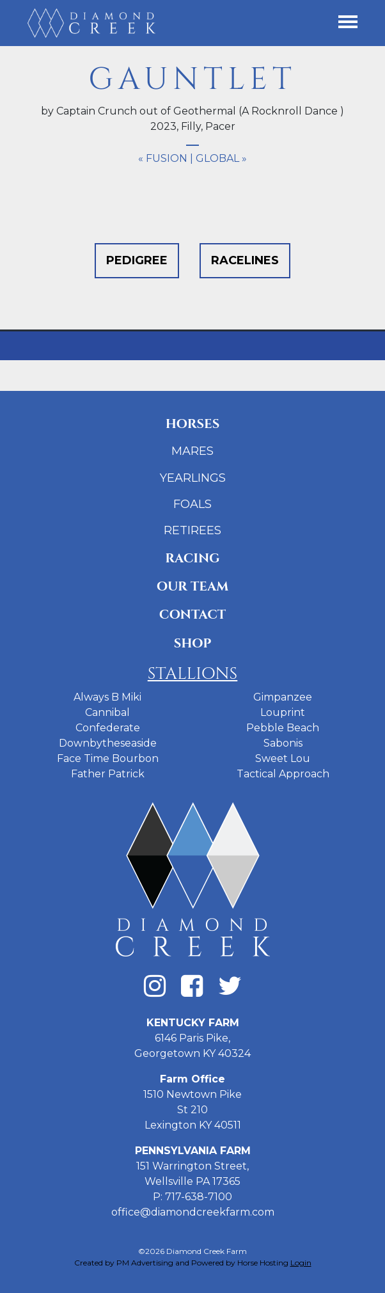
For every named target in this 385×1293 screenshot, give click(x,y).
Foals (192, 504)
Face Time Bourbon (108, 758)
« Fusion (162, 158)
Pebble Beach (282, 728)
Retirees (192, 530)
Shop (193, 643)
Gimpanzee (282, 697)
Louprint (282, 712)
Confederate (107, 728)
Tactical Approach (283, 774)
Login (300, 1262)
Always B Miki (107, 697)
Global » (221, 158)
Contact (192, 614)
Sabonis (282, 743)
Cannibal (107, 712)
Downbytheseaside (108, 743)
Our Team (193, 586)
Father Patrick (108, 774)
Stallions (193, 673)
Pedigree (137, 260)
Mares (192, 451)
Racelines (245, 260)
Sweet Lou (282, 758)
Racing (192, 558)
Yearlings (193, 478)
